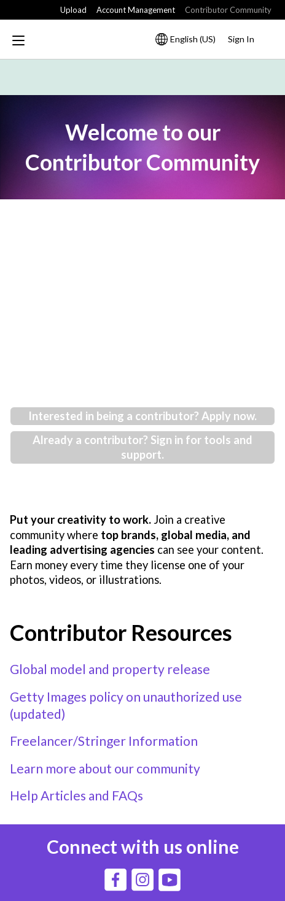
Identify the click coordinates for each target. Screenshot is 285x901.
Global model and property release (110, 669)
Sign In (241, 39)
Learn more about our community (105, 768)
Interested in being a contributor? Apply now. (142, 416)
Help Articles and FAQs (76, 795)
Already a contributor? (91, 440)
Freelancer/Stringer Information (104, 740)
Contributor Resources (121, 632)
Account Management (135, 10)
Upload (73, 10)
